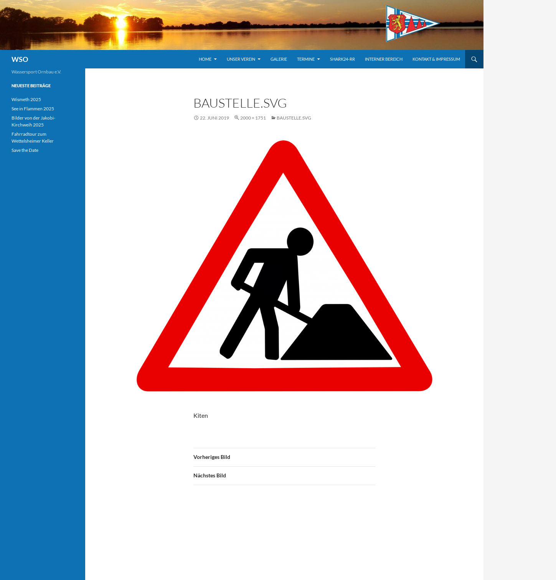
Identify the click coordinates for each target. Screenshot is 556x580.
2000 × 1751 (253, 118)
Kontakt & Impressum (436, 59)
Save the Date (25, 150)
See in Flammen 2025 (33, 108)
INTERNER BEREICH (384, 59)
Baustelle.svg (294, 118)
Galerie (279, 59)
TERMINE (306, 59)
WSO (20, 59)
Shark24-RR (342, 59)
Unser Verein (241, 59)
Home (205, 59)
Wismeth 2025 (26, 99)
